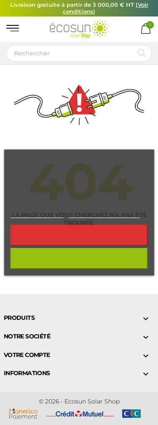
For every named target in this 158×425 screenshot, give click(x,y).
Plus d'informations (36, 214)
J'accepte (79, 258)
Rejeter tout (79, 235)
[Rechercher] (79, 53)
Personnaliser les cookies (104, 214)
